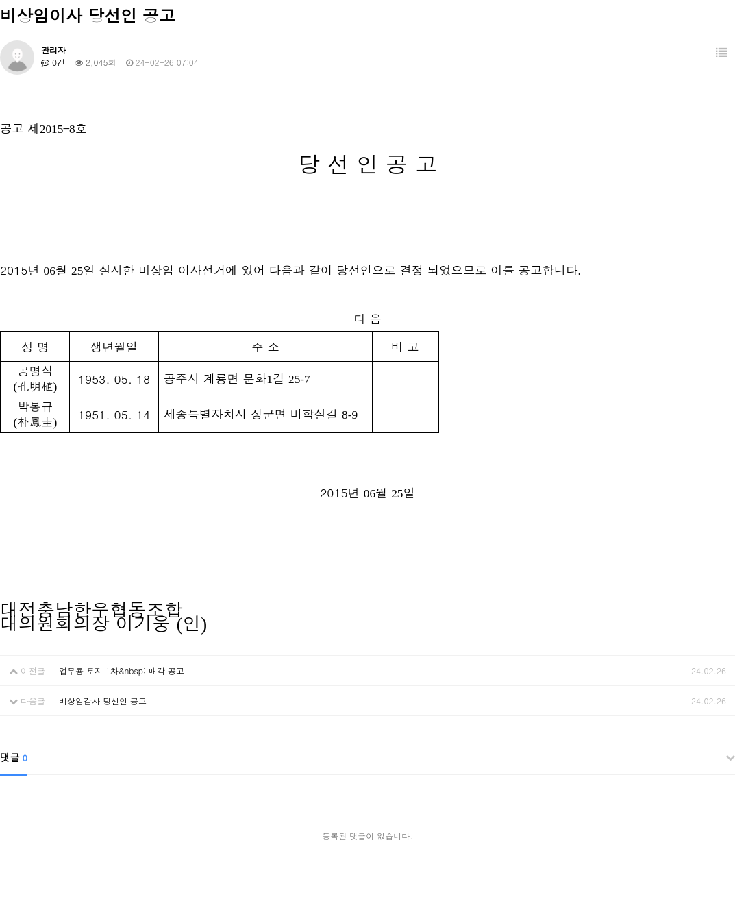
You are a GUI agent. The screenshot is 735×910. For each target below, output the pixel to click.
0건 (53, 62)
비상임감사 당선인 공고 (103, 700)
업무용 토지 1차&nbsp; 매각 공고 (121, 670)
